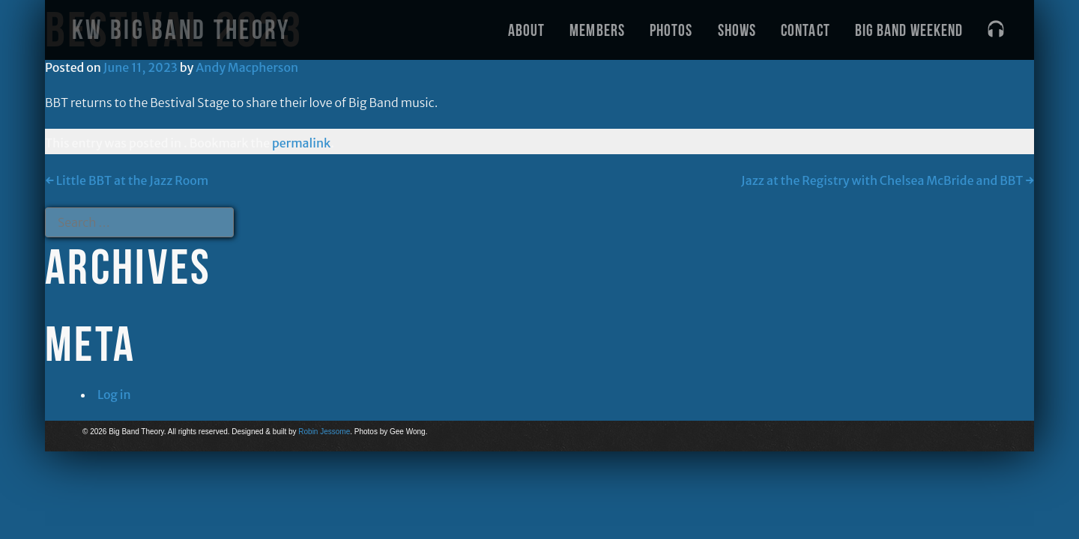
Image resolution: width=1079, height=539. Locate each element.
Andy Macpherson (247, 67)
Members (597, 30)
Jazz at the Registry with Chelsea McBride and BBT (887, 180)
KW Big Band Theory (181, 29)
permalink (301, 142)
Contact (805, 30)
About (526, 30)
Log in (114, 394)
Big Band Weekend (909, 30)
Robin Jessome (324, 431)
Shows (737, 30)
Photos (671, 30)
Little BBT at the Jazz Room (126, 180)
